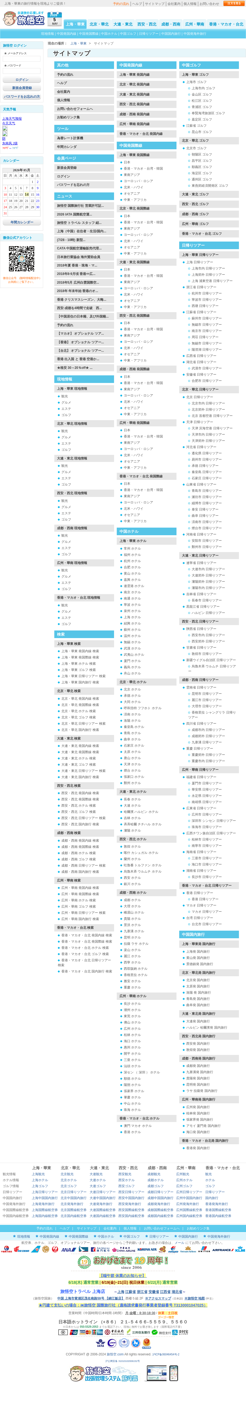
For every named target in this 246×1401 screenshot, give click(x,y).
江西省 (165, 1292)
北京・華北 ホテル (132, 682)
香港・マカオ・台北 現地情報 (78, 598)
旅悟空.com (115, 1354)
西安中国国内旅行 (131, 1198)
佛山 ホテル (132, 1022)
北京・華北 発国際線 (134, 208)
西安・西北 (146, 24)
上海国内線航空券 (45, 1216)
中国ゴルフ (128, 34)
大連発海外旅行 (101, 1204)
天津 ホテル (132, 764)
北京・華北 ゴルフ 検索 (78, 717)
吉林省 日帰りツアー (201, 594)
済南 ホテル (132, 714)
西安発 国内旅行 (198, 1043)
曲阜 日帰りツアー (205, 516)
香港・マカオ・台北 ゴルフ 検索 (85, 954)
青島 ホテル (132, 733)
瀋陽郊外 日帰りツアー (208, 582)
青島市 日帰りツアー (207, 491)
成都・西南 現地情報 (72, 528)
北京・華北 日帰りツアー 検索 (83, 723)
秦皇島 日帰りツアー (207, 472)
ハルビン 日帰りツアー (208, 613)
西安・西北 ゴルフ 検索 (78, 812)
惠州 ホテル (132, 1047)
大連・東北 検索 (69, 738)
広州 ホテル (132, 1029)
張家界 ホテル (134, 1091)
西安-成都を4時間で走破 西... (79, 308)
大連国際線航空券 (103, 1210)
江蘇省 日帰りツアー (201, 312)
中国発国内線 (66, 34)
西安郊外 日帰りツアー (208, 641)
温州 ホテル (132, 636)
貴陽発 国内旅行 (198, 1078)
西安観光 (124, 1174)
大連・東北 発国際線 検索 (80, 752)
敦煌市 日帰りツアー (207, 654)
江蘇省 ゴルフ (196, 126)
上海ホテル (40, 1180)
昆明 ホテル (132, 937)
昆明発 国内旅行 (198, 1084)
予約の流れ (121, 4)
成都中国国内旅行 (160, 1198)
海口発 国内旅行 (198, 1132)
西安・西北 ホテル (132, 839)
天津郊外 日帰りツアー (208, 441)
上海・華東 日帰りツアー (200, 255)
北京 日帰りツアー (199, 397)
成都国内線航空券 (160, 1216)
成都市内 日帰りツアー (208, 730)
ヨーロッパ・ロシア (138, 181)
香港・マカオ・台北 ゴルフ (202, 234)
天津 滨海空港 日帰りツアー (212, 428)
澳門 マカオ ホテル (138, 1126)
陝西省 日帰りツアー (201, 629)
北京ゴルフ (69, 1186)
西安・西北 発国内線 (134, 104)
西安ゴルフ (126, 1186)
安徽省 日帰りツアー (201, 374)
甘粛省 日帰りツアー (201, 647)
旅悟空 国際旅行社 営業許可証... (80, 206)
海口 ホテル (132, 1041)
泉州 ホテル (132, 611)
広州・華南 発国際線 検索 (80, 894)
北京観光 (67, 1174)
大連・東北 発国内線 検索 (80, 746)
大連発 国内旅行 (198, 1021)
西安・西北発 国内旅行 (198, 1036)
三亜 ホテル (132, 1060)
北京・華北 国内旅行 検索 (80, 730)
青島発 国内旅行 (198, 999)
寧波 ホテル (132, 605)
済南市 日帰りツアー (207, 522)
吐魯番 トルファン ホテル (143, 865)
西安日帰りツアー (131, 1192)
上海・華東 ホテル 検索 (78, 663)
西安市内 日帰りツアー (208, 635)
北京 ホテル (132, 689)
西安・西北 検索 (69, 786)
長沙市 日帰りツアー (207, 877)
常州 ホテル (132, 548)
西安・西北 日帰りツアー (200, 621)
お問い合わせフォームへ (75, 109)
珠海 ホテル (132, 1110)
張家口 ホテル (134, 777)
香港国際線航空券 (218, 1210)
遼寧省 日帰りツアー (201, 563)
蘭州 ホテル (132, 859)
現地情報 (47, 34)
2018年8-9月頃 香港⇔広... (76, 274)
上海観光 (38, 1174)
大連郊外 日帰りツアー (208, 575)
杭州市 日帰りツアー (207, 293)
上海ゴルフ (40, 1186)
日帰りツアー (149, 34)
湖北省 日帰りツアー (201, 362)
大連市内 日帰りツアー (208, 569)
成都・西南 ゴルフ (195, 214)
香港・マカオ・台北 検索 (75, 928)
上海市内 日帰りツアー (208, 268)
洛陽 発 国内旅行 (198, 992)
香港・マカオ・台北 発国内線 (141, 134)
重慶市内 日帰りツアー (208, 761)
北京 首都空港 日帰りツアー (212, 416)
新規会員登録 (22, 88)
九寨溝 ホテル (134, 931)
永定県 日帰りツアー (207, 796)
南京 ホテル (132, 592)
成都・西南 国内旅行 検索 (80, 872)
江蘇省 (130, 1292)
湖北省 (177, 1292)
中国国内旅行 (171, 34)
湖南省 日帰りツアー (201, 871)
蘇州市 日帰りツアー (207, 318)
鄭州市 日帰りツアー (207, 547)
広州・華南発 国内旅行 (198, 1099)
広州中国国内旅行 (189, 1198)
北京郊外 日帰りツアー (208, 409)
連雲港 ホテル (134, 586)
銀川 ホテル (132, 884)
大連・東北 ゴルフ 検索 (78, 764)
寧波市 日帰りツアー (207, 300)
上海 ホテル (132, 617)
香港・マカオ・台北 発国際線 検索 (86, 941)
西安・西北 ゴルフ (195, 204)
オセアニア (132, 193)
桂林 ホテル (132, 1035)
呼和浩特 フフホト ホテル (143, 708)
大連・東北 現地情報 (72, 458)
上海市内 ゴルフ (203, 88)
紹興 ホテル (132, 623)
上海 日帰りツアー (199, 262)
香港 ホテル (132, 1132)
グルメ (66, 402)
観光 (64, 396)
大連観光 (96, 1174)
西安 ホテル (132, 878)
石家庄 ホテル (134, 745)
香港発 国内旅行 (198, 1148)
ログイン (63, 176)
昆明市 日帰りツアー (207, 694)
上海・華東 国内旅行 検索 (80, 682)
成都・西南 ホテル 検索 (78, 853)
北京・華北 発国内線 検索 (80, 698)
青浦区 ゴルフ (202, 107)
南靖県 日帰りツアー (207, 802)
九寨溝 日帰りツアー (207, 742)
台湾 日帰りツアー (199, 918)
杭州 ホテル (132, 561)
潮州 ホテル (132, 1010)
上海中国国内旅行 (45, 1198)
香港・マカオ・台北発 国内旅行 (205, 1141)
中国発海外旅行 (195, 34)
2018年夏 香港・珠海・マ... (77, 265)
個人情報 (190, 4)
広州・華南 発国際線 (134, 423)
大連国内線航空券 (103, 1216)
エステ (66, 409)
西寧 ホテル (132, 962)
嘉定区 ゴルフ (202, 119)
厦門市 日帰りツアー (207, 783)
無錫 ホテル (132, 642)
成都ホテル (155, 1180)
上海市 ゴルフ (196, 82)
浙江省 (142, 1292)
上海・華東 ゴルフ (195, 75)
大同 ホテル (132, 702)
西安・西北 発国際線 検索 (80, 799)
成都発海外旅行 (158, 1204)
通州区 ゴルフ (202, 179)
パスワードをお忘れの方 (22, 97)
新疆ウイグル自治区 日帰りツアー (211, 660)
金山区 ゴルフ (202, 94)
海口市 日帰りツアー (207, 864)
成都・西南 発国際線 (134, 369)
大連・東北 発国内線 (134, 94)
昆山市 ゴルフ (202, 132)
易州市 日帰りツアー (207, 459)
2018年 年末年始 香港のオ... (77, 291)
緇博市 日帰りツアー (207, 503)
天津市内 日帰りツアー (208, 434)
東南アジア (132, 175)
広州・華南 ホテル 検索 (78, 900)
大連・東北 (123, 24)
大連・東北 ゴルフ (195, 194)
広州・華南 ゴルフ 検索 (78, 906)
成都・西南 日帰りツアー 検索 (83, 865)
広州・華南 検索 (69, 880)
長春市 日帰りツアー (207, 600)
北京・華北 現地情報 (72, 424)
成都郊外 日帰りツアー (208, 736)
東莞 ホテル (132, 1016)
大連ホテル (98, 1180)
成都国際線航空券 (160, 1210)
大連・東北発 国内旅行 (198, 1014)
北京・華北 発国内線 (134, 84)
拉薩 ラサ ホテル (136, 944)
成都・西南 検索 (69, 833)
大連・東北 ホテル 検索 (78, 758)
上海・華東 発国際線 (134, 155)
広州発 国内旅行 (198, 1107)
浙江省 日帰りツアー (201, 287)
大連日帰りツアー (103, 1192)
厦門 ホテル (132, 661)
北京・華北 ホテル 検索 (78, 711)
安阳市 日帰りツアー (207, 541)
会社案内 (174, 4)
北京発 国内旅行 (198, 980)
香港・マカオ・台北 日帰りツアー (207, 885)
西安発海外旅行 (129, 1204)
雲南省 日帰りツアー (201, 687)
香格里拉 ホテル (135, 975)
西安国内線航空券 (131, 1216)
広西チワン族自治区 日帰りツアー (211, 833)
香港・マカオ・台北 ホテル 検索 (85, 948)
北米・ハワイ (133, 187)
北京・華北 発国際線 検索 (80, 705)
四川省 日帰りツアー (201, 723)
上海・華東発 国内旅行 (198, 944)
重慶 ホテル (132, 987)
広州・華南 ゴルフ (195, 224)
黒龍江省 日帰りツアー (203, 606)
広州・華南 (194, 24)
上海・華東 (75, 24)
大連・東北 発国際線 (134, 262)
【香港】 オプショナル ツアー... (80, 342)
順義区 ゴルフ (202, 167)
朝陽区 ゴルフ (202, 154)
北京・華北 (99, 24)
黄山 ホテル (132, 573)
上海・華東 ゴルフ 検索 (78, 670)
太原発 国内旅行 (198, 986)
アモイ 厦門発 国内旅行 (203, 1126)
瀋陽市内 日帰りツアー (208, 588)
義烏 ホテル (132, 667)
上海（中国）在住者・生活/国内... (81, 231)
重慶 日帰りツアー (199, 748)
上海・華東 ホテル (132, 541)
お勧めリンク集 (68, 117)
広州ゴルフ (184, 1186)
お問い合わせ (209, 4)
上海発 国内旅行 (198, 951)
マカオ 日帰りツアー (201, 905)
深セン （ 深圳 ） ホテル (142, 1072)
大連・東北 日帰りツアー (200, 555)
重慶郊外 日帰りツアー (208, 755)
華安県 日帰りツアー (207, 789)
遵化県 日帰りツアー (207, 453)
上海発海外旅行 (43, 1204)
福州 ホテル (132, 555)
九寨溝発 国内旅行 (199, 1072)
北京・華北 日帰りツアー (200, 389)
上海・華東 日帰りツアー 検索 (83, 676)
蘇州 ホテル (132, 630)
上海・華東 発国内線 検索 (80, 651)
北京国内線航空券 (74, 1216)
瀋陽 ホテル (132, 830)
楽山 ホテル (132, 950)
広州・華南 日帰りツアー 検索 (83, 913)
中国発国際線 (89, 34)
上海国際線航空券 (45, 1210)
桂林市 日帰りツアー (207, 839)
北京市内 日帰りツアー (208, 403)
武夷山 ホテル (134, 655)
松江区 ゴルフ (202, 101)
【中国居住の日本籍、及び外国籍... (83, 316)
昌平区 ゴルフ (202, 161)
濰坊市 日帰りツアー (207, 497)
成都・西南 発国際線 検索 (80, 847)
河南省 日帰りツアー (201, 534)
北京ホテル (69, 1180)
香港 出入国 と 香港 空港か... (78, 359)
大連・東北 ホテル (132, 792)
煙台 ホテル (132, 770)
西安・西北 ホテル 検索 (78, 805)
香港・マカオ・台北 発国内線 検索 (86, 935)
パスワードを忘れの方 (73, 185)
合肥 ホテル (132, 567)
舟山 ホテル (132, 673)
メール (179, 1243)
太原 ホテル (132, 752)
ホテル (210, 1180)
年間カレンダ (67, 147)
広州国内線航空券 (189, 1216)
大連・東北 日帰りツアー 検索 (83, 771)
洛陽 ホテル (132, 720)
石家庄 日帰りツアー (207, 478)
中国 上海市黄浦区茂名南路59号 (91, 1298)
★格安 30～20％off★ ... (75, 368)
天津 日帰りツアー (199, 422)
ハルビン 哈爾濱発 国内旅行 (206, 1027)
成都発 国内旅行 (198, 1066)
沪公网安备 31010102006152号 (122, 1361)
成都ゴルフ (155, 1186)
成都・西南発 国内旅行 (198, 1058)
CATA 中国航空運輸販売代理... (79, 248)
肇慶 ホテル (132, 1097)
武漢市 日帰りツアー (207, 368)
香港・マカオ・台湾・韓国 (143, 168)
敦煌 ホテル (132, 846)
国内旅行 (211, 1198)
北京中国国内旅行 (74, 1198)
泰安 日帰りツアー (205, 509)
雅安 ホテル (132, 981)
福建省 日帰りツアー (201, 777)
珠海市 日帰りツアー (207, 827)
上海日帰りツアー (45, 1192)
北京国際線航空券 (74, 1210)
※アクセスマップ (158, 1298)
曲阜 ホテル (132, 739)
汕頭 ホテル (132, 1066)
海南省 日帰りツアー (201, 852)
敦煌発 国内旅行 (198, 1050)
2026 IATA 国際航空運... (74, 214)
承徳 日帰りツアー (205, 466)
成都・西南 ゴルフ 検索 (78, 859)
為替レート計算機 (70, 138)
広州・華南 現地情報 (72, 563)
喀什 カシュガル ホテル (141, 853)
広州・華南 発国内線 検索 (80, 888)
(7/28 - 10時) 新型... (71, 240)
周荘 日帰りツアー (205, 337)
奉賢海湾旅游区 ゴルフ (208, 113)
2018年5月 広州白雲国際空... (78, 282)
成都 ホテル (132, 900)
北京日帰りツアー (74, 1192)
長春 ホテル (132, 799)
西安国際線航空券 (131, 1210)
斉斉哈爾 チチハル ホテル (143, 824)
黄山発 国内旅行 (198, 958)
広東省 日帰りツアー (201, 808)
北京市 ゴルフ (196, 148)
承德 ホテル (132, 696)
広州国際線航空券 (189, 1210)
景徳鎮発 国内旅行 (199, 964)
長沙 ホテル (132, 1004)
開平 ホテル (132, 1053)
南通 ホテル (132, 598)
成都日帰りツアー (160, 1192)
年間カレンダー (22, 222)
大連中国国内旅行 (103, 1198)
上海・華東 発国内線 (134, 75)
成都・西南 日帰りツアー (200, 680)
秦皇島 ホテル (134, 727)
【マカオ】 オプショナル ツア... (80, 333)
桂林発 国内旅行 (198, 1113)
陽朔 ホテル (132, 1085)
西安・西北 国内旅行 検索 (80, 824)
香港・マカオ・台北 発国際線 (141, 476)
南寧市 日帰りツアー (207, 846)
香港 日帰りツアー (199, 893)
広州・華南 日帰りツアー (200, 770)
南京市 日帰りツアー (207, 331)
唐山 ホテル (132, 758)
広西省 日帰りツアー (201, 356)
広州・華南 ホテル (132, 996)
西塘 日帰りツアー (205, 306)
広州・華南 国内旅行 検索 (80, 919)
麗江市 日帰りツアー (207, 700)
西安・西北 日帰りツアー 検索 (83, 818)
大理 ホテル (132, 906)
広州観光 (182, 1174)
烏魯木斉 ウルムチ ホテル (143, 871)
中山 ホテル (132, 1103)
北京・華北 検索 (69, 691)
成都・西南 (170, 24)
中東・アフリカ (135, 200)
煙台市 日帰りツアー (207, 528)
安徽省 (154, 1292)
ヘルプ (137, 4)
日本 (127, 162)
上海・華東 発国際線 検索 (80, 657)
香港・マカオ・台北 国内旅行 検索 (86, 971)
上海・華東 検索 (69, 644)
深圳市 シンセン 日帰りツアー (214, 821)
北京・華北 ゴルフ (195, 140)
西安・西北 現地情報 (72, 493)
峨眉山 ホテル (134, 912)
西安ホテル (126, 1180)
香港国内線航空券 (218, 1216)
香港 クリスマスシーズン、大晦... (81, 300)
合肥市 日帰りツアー (207, 381)
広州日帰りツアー (189, 1192)
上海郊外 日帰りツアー (208, 275)
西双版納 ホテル (135, 969)
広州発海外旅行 (187, 1204)
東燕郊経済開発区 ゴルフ (210, 186)
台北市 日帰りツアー (207, 924)
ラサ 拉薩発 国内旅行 (201, 1091)
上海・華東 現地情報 (72, 389)
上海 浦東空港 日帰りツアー (212, 281)
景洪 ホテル (132, 925)
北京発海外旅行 (72, 1204)
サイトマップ (155, 4)
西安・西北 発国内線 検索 (80, 793)
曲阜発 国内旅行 (198, 1005)
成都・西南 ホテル (132, 893)
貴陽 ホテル (132, 919)
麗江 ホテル (132, 956)
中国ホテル (109, 34)
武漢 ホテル (132, 648)
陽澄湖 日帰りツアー (207, 349)
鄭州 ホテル (132, 783)
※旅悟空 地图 (194, 1298)
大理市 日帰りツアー (207, 706)
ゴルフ (66, 415)
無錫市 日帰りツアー (207, 325)
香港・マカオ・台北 (226, 24)
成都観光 (153, 1174)
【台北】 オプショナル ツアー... (80, 351)
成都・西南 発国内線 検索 (80, 840)
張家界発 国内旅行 (199, 1119)
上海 (120, 1292)
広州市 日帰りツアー (207, 814)
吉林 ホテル (132, 818)
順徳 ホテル (132, 1078)
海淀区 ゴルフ (202, 173)
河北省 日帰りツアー (201, 447)
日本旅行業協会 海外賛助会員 (78, 257)
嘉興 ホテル (132, 580)
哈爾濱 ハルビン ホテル (141, 812)
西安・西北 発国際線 (134, 316)
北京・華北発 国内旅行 (198, 973)
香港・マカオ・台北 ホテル (139, 1118)
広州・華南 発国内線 (134, 124)
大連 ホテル (132, 805)
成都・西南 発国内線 (134, 114)
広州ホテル (184, 1180)
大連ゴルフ (98, 1186)
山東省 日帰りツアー (201, 484)
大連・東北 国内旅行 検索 (80, 777)
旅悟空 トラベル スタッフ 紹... (79, 223)
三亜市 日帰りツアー (207, 858)
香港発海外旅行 (216, 1204)
